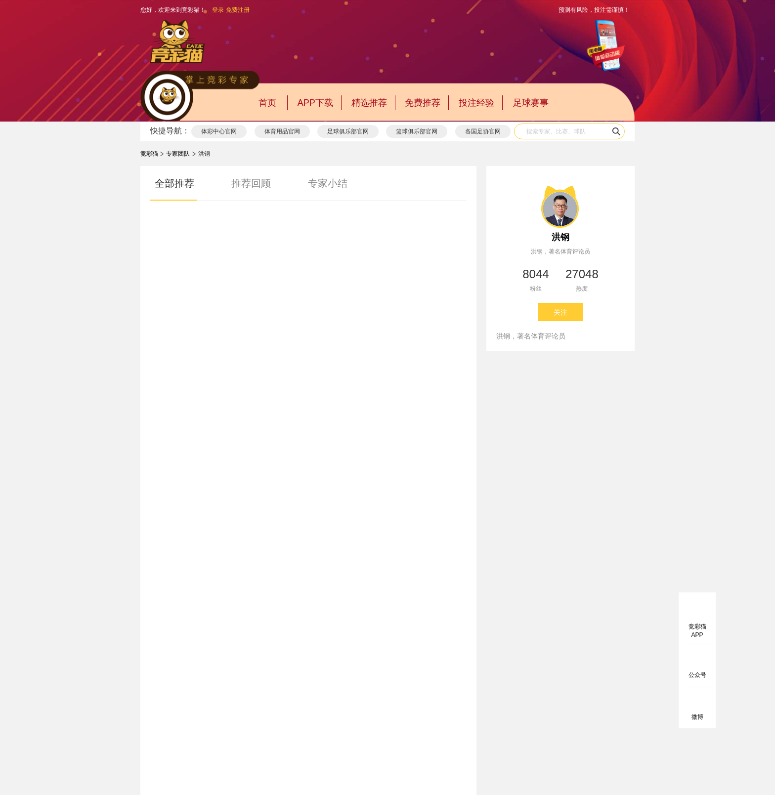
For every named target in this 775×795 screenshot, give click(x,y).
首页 (267, 103)
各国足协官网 (483, 131)
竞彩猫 (149, 153)
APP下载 (315, 103)
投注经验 (476, 103)
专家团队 (178, 153)
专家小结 (327, 183)
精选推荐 (369, 103)
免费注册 (238, 9)
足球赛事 (531, 103)
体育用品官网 (282, 131)
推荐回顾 (251, 183)
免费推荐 (422, 103)
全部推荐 (174, 183)
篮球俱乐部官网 (416, 131)
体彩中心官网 (219, 131)
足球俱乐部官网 (348, 131)
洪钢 (560, 237)
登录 (218, 9)
